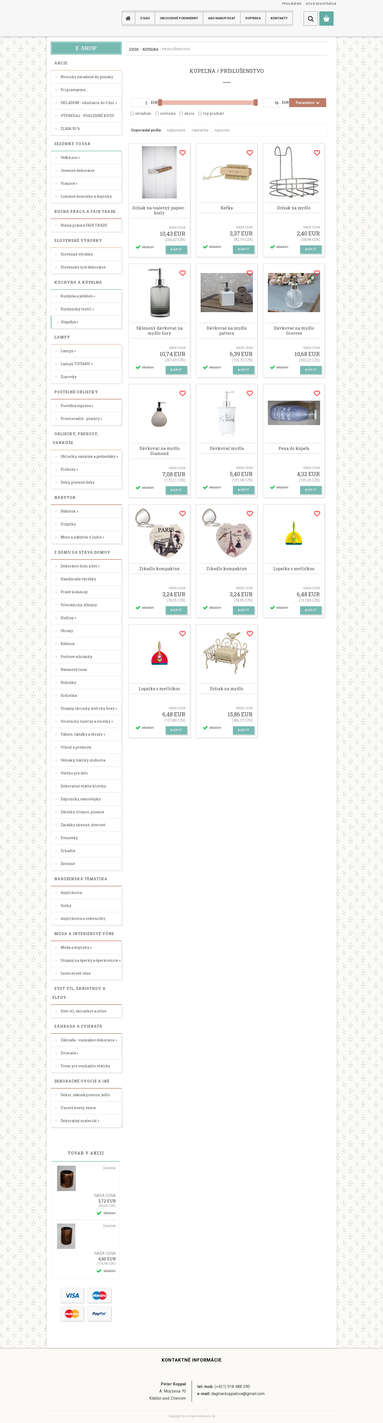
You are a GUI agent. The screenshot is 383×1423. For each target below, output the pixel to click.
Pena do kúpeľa (293, 448)
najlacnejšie (176, 130)
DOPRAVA (253, 18)
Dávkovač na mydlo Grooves (294, 331)
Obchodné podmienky (179, 18)
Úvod (134, 49)
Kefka (227, 207)
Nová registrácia (321, 4)
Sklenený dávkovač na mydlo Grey (159, 331)
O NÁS (145, 18)
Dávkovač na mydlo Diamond (160, 451)
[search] (311, 18)
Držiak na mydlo (293, 207)
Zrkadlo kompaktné (159, 568)
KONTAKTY (279, 18)
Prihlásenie (292, 4)
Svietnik (109, 1168)
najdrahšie (200, 130)
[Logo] (67, 18)
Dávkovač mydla (227, 448)
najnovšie (222, 130)
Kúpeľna (151, 49)
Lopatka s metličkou (294, 568)
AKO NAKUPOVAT (221, 18)
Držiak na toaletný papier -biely (159, 210)
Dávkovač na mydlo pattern (227, 331)
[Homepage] (130, 18)
